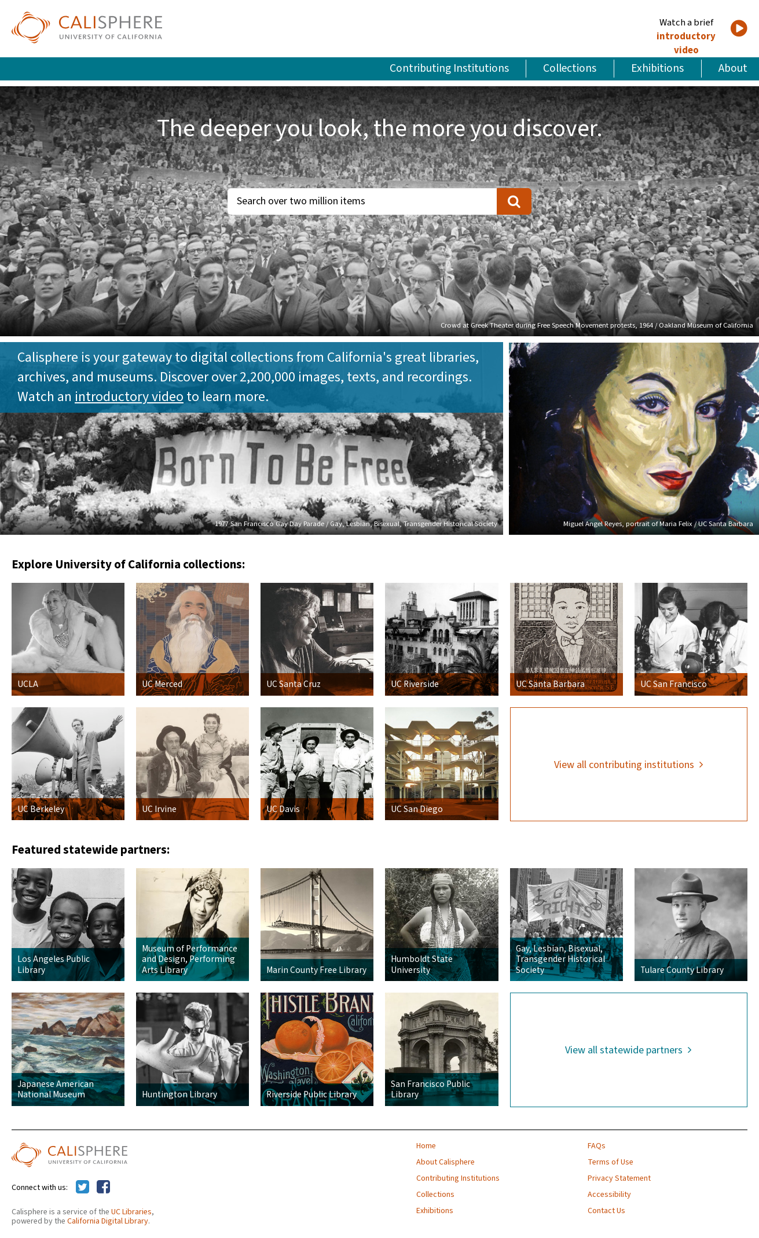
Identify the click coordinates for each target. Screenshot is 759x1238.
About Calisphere (445, 1162)
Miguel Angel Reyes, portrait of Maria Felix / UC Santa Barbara (658, 524)
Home (426, 1146)
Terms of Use (610, 1162)
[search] (514, 201)
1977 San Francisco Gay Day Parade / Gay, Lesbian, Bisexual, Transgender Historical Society (356, 524)
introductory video (686, 43)
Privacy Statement (619, 1178)
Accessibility (609, 1195)
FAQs (597, 1146)
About (732, 68)
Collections (569, 68)
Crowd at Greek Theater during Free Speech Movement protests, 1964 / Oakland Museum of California (597, 325)
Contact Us (606, 1211)
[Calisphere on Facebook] (103, 1188)
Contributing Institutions (449, 68)
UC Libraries (131, 1212)
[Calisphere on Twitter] (82, 1188)
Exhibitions (657, 68)
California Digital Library (107, 1221)
